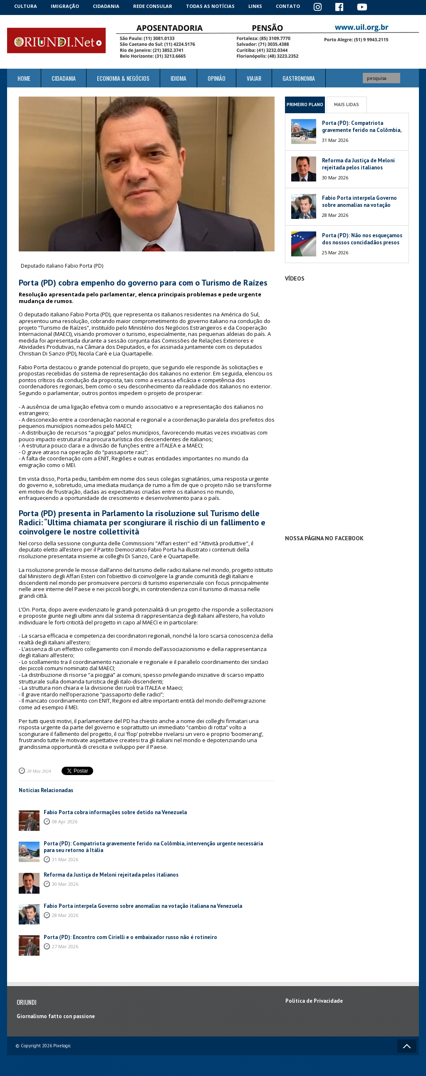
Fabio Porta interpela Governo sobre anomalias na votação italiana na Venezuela (143, 906)
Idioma (178, 78)
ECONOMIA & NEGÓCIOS (123, 78)
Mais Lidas (346, 104)
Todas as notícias (210, 6)
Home (23, 78)
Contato (288, 6)
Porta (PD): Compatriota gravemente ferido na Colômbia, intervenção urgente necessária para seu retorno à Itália (153, 847)
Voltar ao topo (406, 1046)
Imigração (65, 6)
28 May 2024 (39, 770)
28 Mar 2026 (65, 915)
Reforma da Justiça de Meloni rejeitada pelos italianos (111, 874)
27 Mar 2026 (65, 946)
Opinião (216, 78)
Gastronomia (298, 78)
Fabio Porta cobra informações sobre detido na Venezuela (115, 812)
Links (255, 6)
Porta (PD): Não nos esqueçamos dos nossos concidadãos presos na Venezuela (362, 242)
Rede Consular (152, 6)
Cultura (25, 6)
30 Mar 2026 (65, 884)
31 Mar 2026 (65, 859)
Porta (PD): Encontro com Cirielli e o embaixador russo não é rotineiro (130, 937)
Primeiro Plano (305, 104)
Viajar (254, 78)
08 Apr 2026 (64, 821)
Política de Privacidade (314, 1000)
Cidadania (106, 6)
